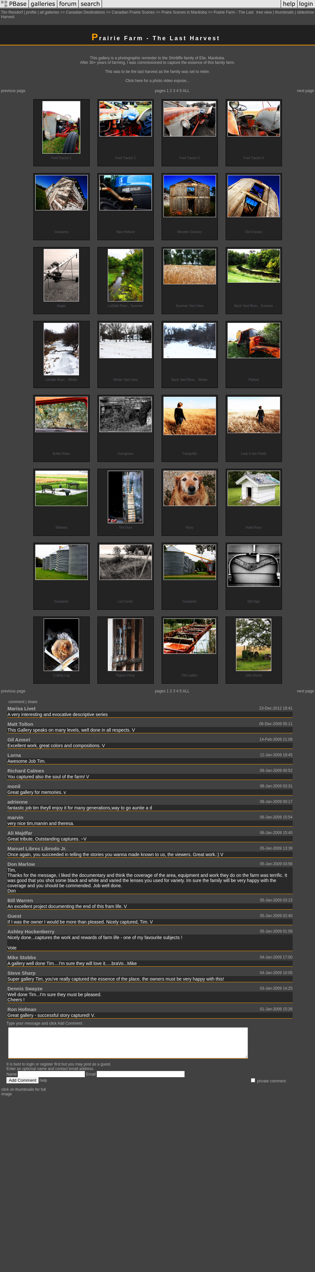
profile (31, 12)
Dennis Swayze (24, 988)
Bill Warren (20, 900)
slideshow (305, 12)
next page (305, 90)
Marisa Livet (21, 708)
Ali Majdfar (19, 833)
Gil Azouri (18, 739)
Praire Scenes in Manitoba (184, 12)
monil (13, 786)
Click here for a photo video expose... (157, 80)
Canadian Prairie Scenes (133, 12)
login (30, 1070)
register (46, 1070)
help (43, 1086)
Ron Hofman (21, 1009)
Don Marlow (21, 864)
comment (16, 702)
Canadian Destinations (85, 12)
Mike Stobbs (21, 957)
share (32, 702)
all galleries (49, 12)
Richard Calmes (25, 770)
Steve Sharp (21, 973)
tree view (264, 12)
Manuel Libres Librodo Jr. (37, 848)
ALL (186, 90)
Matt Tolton (20, 724)
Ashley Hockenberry (30, 931)
